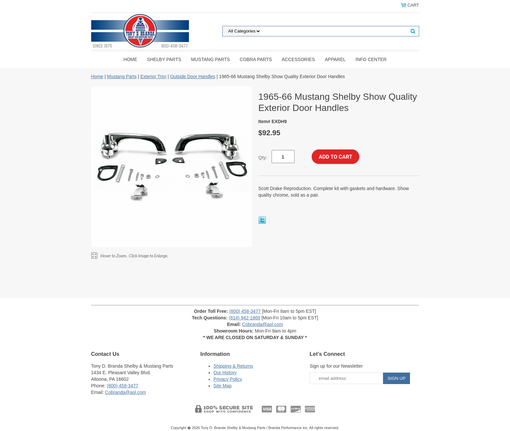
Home (130, 59)
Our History (225, 372)
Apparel (335, 59)
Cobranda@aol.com (262, 324)
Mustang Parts (210, 59)
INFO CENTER (371, 59)
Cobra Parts (256, 59)
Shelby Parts (164, 59)
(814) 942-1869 (244, 317)
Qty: (263, 157)
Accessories (298, 59)
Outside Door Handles (192, 76)
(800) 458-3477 (245, 311)
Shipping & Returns (233, 366)
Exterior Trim (153, 76)
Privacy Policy (228, 379)
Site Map (223, 385)
